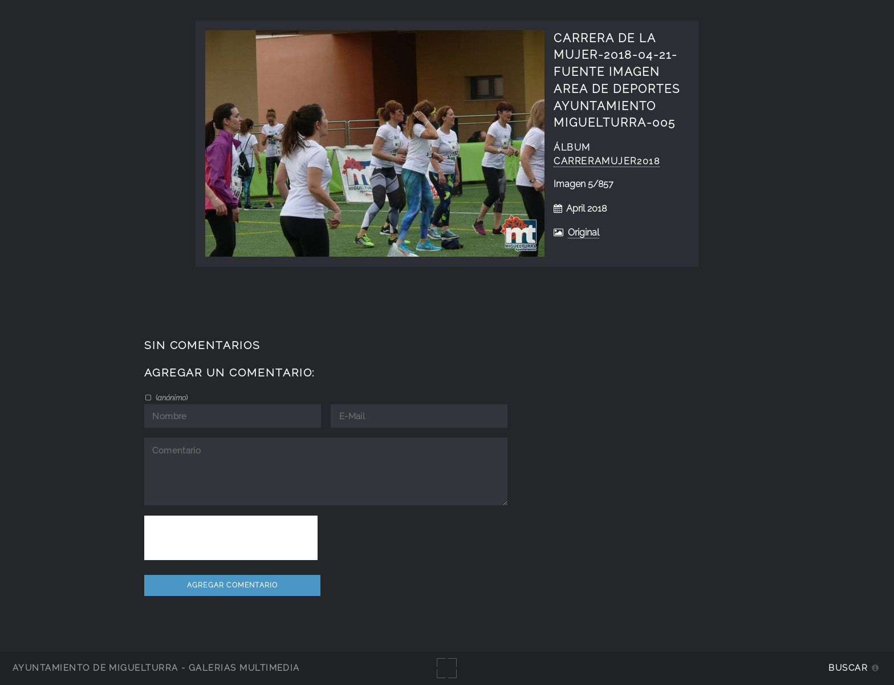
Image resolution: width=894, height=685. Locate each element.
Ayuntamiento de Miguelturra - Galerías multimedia (156, 667)
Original (583, 232)
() (171, 397)
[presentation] (231, 538)
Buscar (848, 667)
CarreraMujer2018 (607, 161)
